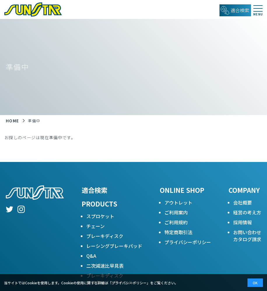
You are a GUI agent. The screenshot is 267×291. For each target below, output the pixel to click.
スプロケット (100, 216)
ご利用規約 (176, 222)
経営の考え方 (247, 212)
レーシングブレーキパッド (114, 245)
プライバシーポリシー (187, 242)
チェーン (95, 226)
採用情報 (242, 222)
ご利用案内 (176, 212)
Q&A (91, 255)
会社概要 (242, 202)
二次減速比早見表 (105, 265)
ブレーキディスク (104, 235)
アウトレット (178, 202)
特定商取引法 (178, 232)
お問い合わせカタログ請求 (247, 236)
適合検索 (94, 190)
